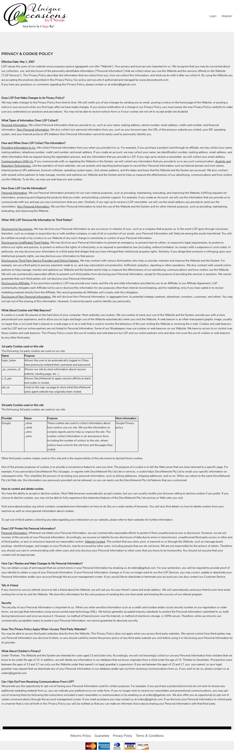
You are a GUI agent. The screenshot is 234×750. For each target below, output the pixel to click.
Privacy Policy (122, 736)
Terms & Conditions (150, 736)
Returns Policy (80, 736)
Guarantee (102, 736)
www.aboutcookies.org (22, 506)
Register (227, 16)
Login (212, 16)
